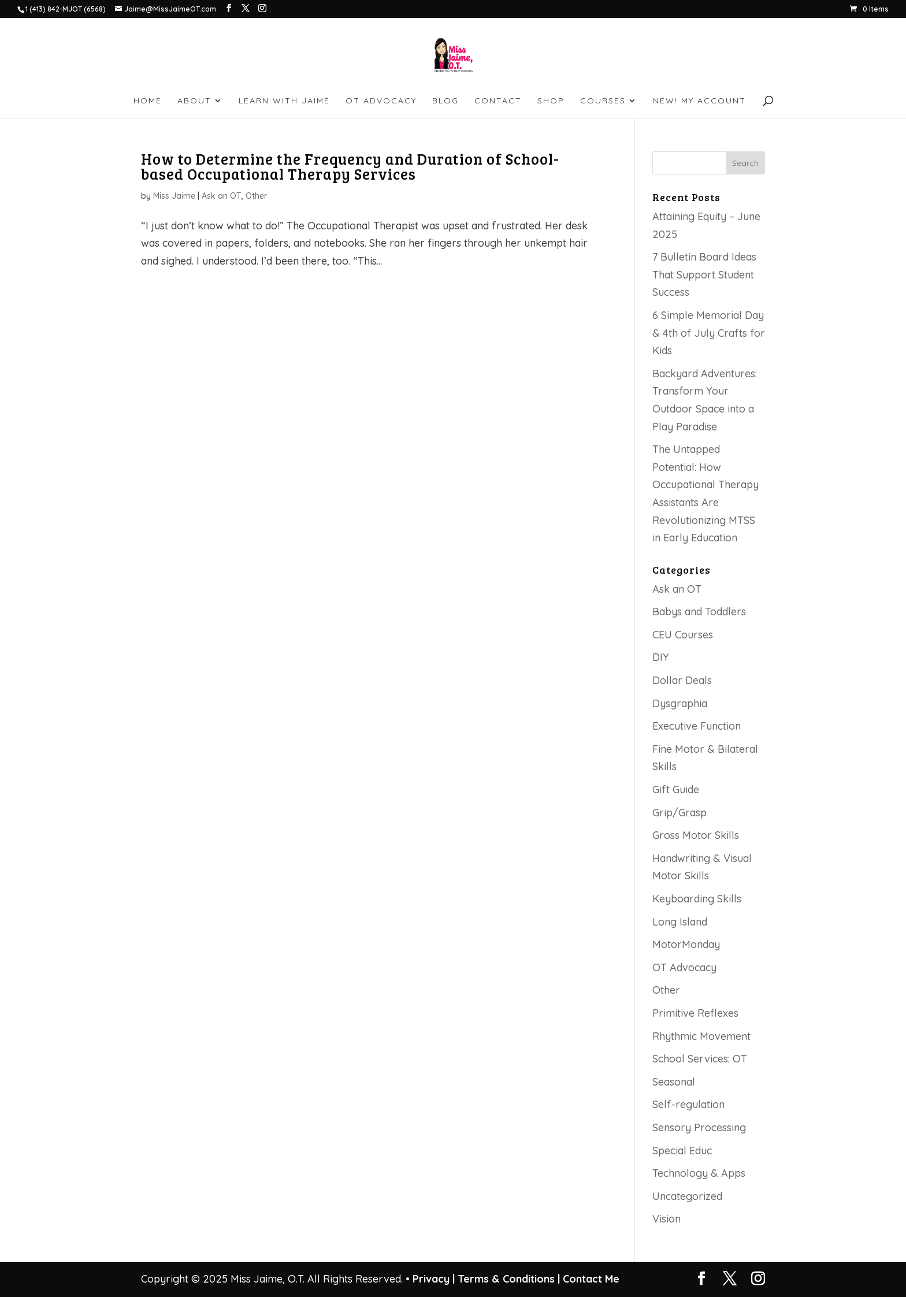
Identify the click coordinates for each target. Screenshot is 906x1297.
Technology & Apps (698, 1173)
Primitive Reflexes (695, 1013)
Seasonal (673, 1081)
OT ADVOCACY (381, 101)
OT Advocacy (684, 967)
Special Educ (682, 1150)
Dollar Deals (682, 680)
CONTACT (498, 101)
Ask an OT (222, 196)
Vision (666, 1218)
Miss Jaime (174, 196)
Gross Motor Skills (695, 835)
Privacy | (434, 1278)
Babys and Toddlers (699, 611)
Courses (603, 101)
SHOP (551, 101)
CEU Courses (682, 634)
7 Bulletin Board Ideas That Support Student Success (704, 274)
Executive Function (696, 726)
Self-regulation (688, 1104)
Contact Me (589, 1278)
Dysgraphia (679, 703)
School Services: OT (699, 1058)
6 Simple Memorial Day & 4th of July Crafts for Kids (708, 333)
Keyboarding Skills (696, 898)
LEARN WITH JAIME (284, 101)
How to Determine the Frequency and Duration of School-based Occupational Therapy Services (350, 166)
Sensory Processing (699, 1127)
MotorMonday (686, 944)
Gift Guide (675, 789)
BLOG (445, 101)
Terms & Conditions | (509, 1278)
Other (256, 196)
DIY (660, 657)
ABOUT (194, 101)
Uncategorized (687, 1196)
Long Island (679, 921)
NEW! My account (699, 101)
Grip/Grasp (679, 812)
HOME (147, 101)
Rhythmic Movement (701, 1036)
